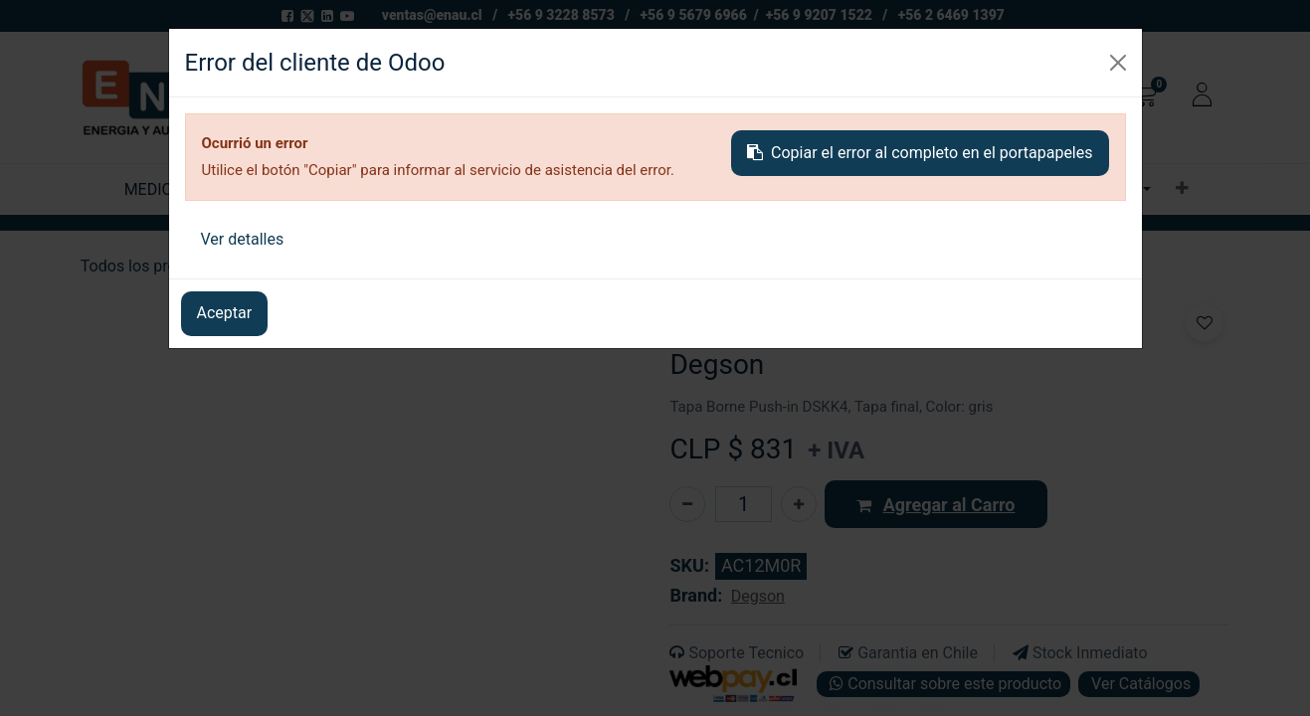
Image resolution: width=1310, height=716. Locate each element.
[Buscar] (931, 97)
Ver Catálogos (1139, 683)
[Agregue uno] (799, 504)
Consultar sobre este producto (943, 683)
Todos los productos (153, 266)
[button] (1182, 189)
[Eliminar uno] (687, 504)
